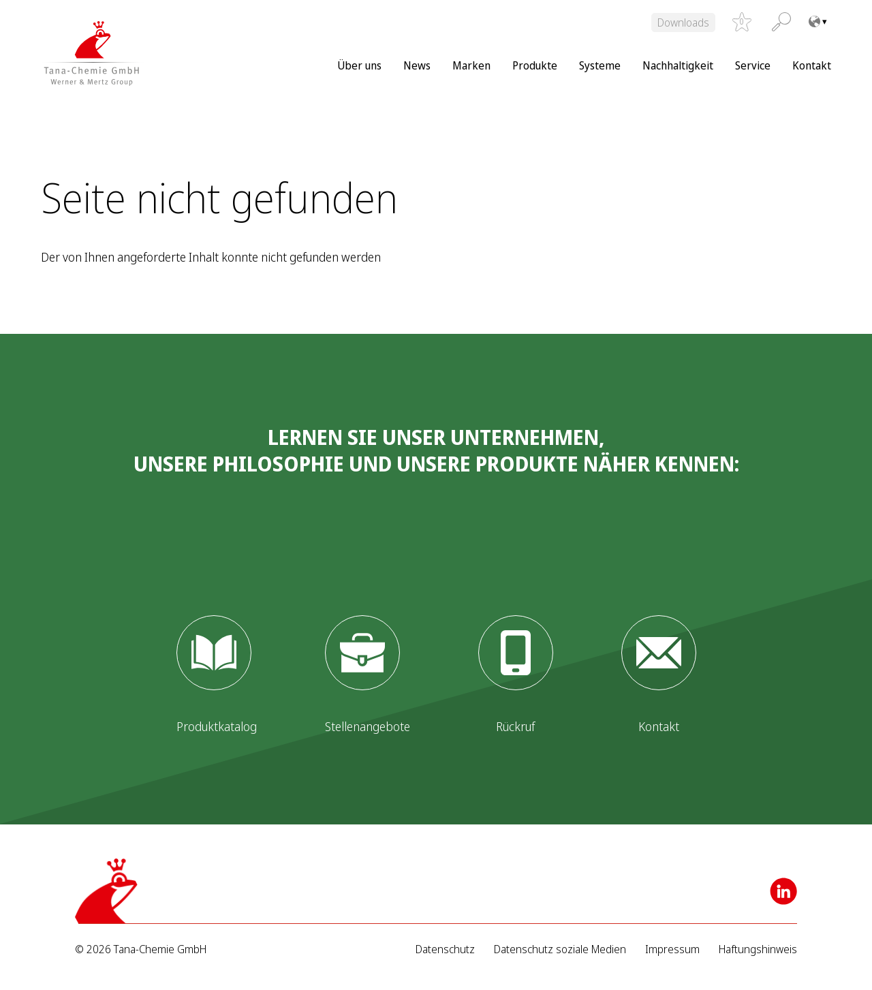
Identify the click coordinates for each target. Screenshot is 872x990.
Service (752, 65)
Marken (471, 65)
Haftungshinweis (758, 949)
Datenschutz (445, 949)
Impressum (672, 949)
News (417, 65)
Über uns (359, 65)
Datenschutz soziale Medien (560, 949)
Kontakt (811, 65)
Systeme (600, 65)
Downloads (683, 22)
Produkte (534, 65)
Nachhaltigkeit (677, 65)
